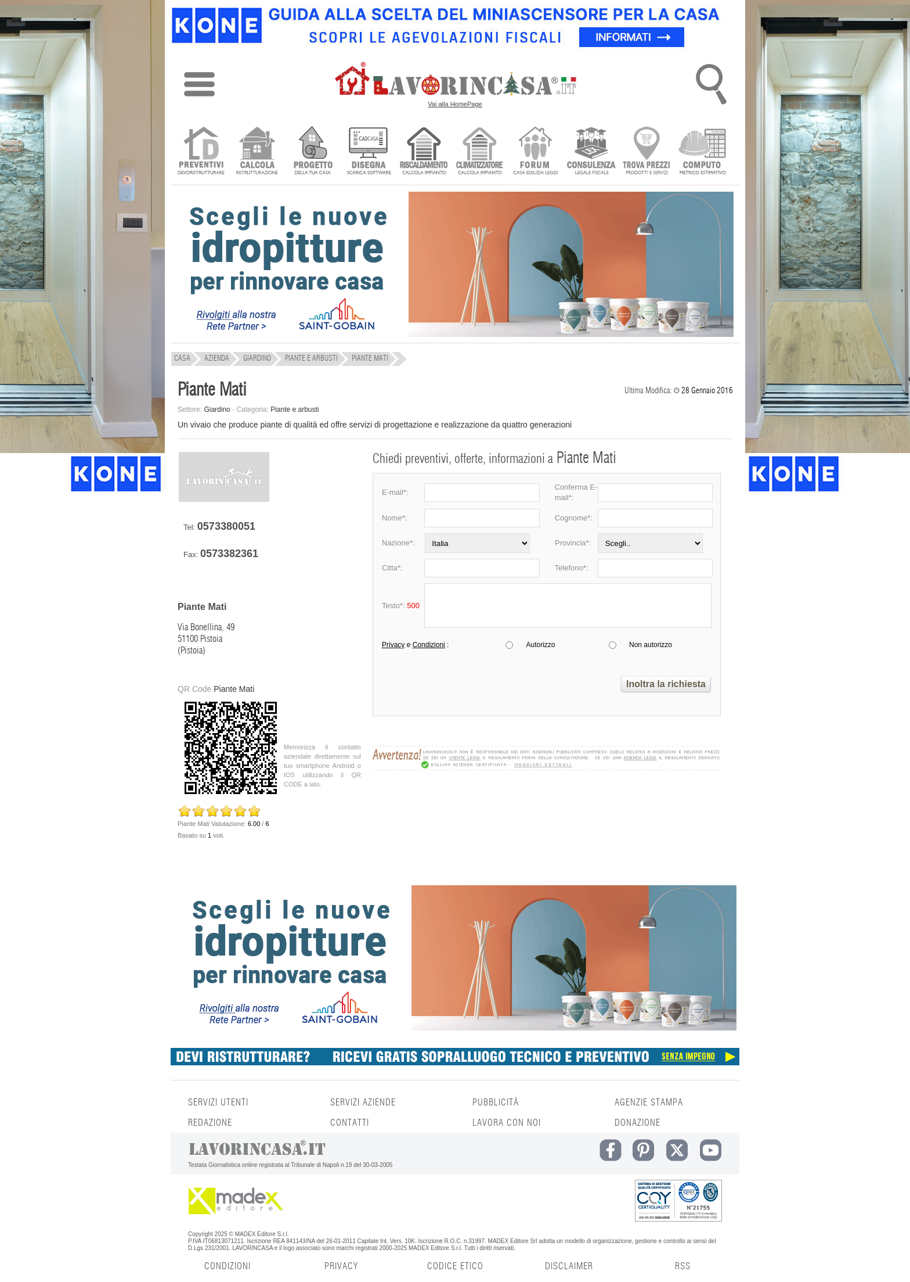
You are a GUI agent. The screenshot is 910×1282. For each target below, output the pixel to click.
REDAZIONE (210, 1122)
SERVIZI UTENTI (218, 1102)
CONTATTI (349, 1122)
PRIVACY (341, 1266)
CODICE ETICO (455, 1266)
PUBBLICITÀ (495, 1102)
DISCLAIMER (569, 1266)
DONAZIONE (637, 1122)
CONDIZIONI (227, 1266)
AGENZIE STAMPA (649, 1102)
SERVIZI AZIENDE (363, 1102)
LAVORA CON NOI (506, 1122)
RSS (683, 1266)
